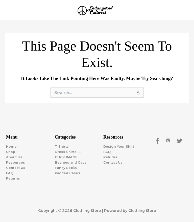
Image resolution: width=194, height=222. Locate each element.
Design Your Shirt (118, 146)
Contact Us (15, 168)
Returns (13, 178)
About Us (14, 157)
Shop (10, 152)
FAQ (9, 173)
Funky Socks (66, 168)
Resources (15, 162)
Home (11, 146)
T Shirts (62, 146)
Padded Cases (67, 173)
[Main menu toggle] (184, 10)
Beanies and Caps (71, 162)
